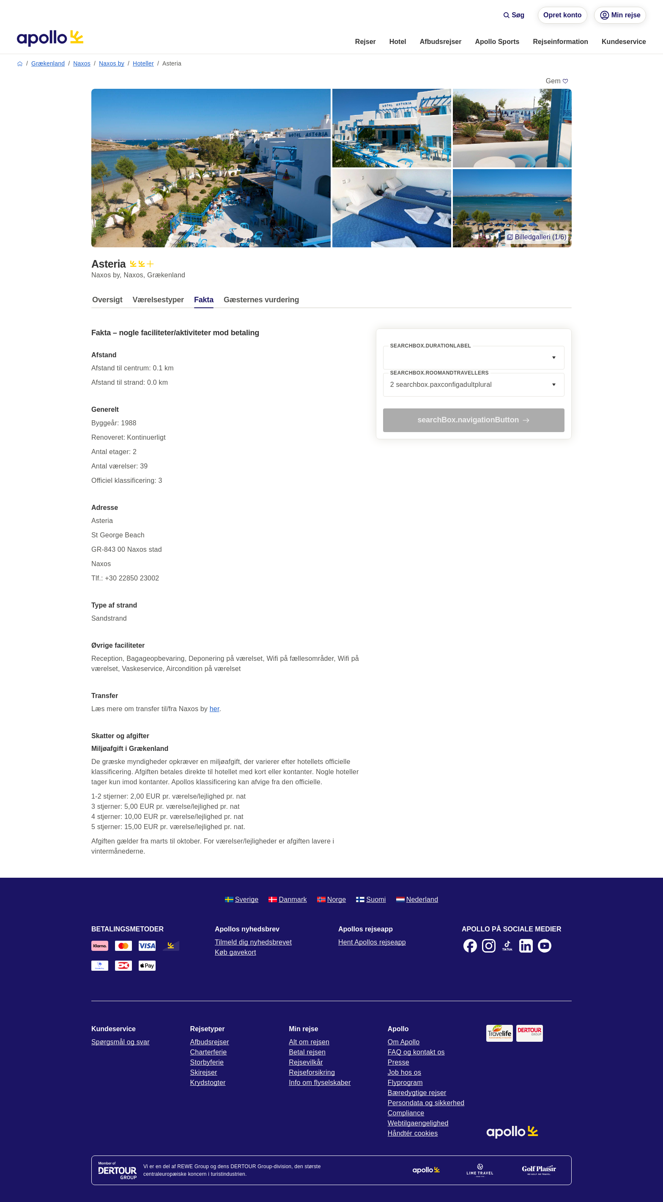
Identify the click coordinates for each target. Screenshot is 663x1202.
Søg (513, 15)
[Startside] (50, 38)
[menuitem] (365, 42)
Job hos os (404, 1072)
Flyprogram (405, 1082)
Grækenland (48, 63)
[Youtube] (544, 945)
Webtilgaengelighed (418, 1123)
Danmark (287, 899)
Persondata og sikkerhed (426, 1102)
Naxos (81, 63)
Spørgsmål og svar (120, 1042)
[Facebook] (470, 945)
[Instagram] (488, 945)
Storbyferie (207, 1062)
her (214, 708)
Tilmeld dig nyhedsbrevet (253, 942)
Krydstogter (208, 1082)
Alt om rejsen (309, 1042)
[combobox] (473, 358)
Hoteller (143, 63)
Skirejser (203, 1072)
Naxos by (111, 63)
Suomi (371, 899)
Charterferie (208, 1052)
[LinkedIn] (526, 945)
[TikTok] (507, 945)
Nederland (417, 899)
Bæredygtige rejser (417, 1092)
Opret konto (562, 15)
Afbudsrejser (209, 1042)
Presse (398, 1062)
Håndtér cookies (413, 1133)
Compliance (406, 1113)
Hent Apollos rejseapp (372, 942)
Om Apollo (404, 1042)
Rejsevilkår (306, 1062)
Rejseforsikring (312, 1072)
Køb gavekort (235, 952)
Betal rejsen (307, 1052)
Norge (331, 899)
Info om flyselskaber (320, 1082)
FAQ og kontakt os (416, 1052)
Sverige (242, 899)
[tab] (109, 302)
